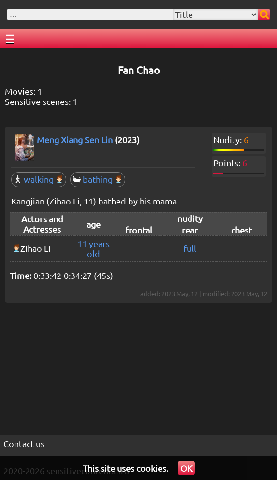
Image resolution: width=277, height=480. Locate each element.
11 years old (93, 248)
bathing (97, 179)
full (189, 248)
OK (186, 468)
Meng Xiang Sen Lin (75, 139)
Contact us (23, 443)
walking (38, 179)
